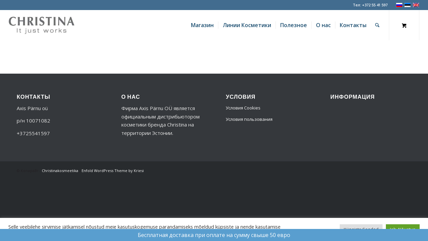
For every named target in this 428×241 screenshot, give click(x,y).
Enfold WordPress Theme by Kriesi (113, 170)
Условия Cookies (243, 108)
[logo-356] (41, 25)
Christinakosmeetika (60, 170)
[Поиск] (377, 25)
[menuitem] (202, 25)
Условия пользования (249, 119)
